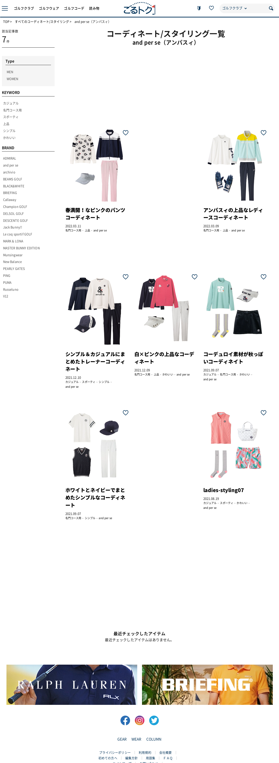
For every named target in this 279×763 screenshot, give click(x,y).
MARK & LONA (13, 241)
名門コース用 (12, 110)
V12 (5, 296)
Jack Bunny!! (12, 227)
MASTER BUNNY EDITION (21, 248)
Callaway (9, 199)
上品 (6, 123)
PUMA (7, 282)
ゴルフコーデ (74, 8)
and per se (10, 165)
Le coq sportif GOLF (17, 234)
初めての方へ (107, 758)
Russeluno (10, 289)
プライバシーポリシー (115, 752)
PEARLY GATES (14, 268)
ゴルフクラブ (24, 8)
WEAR (136, 739)
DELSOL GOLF (13, 213)
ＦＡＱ (167, 758)
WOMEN (12, 78)
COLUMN (154, 739)
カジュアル (11, 103)
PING (7, 275)
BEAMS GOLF (12, 179)
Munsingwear (13, 255)
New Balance (12, 261)
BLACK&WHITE (14, 186)
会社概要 (165, 752)
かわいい (9, 137)
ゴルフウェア (49, 8)
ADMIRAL (9, 158)
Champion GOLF (15, 206)
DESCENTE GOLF (15, 220)
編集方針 (131, 758)
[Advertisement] (169, 84)
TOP (6, 21)
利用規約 (145, 752)
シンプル (9, 130)
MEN (10, 71)
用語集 (150, 758)
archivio (9, 172)
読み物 (94, 8)
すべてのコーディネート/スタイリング (42, 21)
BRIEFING (10, 192)
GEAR (122, 739)
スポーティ (11, 116)
